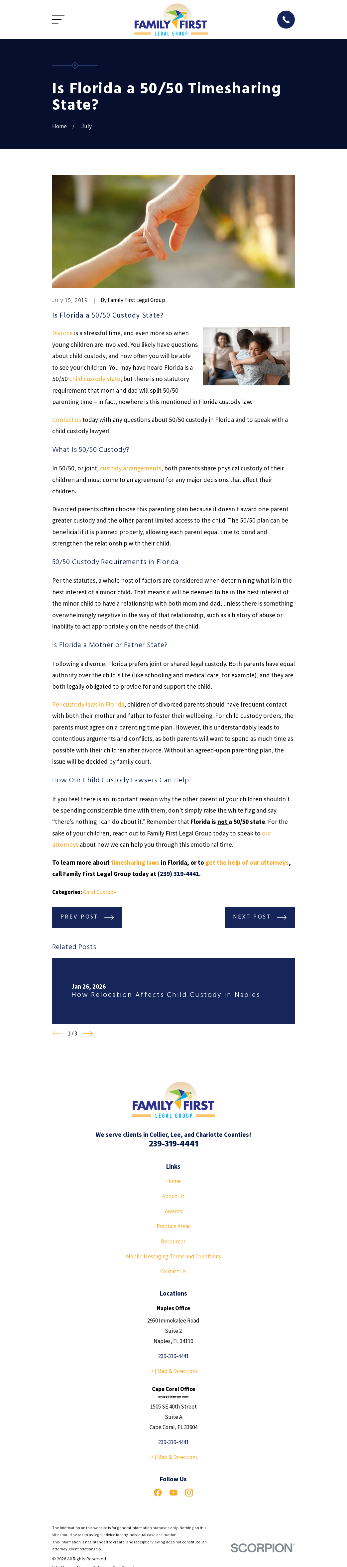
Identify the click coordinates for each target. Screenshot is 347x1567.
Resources (173, 1241)
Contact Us (173, 1271)
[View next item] (88, 1033)
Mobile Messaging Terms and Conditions (173, 1256)
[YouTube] (173, 1493)
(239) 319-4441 (178, 874)
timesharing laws (135, 862)
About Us (173, 1196)
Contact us (66, 420)
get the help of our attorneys (247, 862)
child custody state (94, 379)
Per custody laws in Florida (88, 704)
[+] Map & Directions (173, 1371)
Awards (173, 1211)
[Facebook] (158, 1493)
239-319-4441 (173, 1144)
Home (173, 1181)
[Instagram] (189, 1493)
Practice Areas (173, 1226)
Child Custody (99, 892)
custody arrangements (130, 468)
